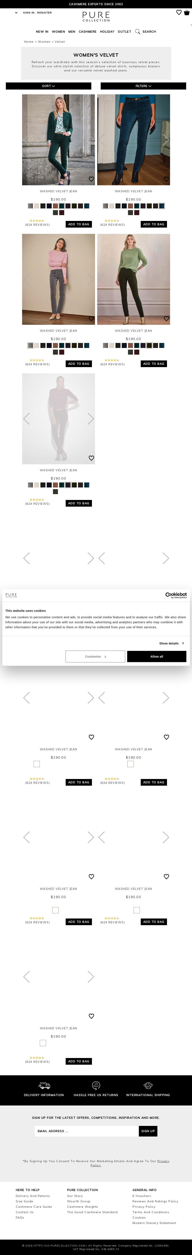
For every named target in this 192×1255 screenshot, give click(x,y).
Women (58, 32)
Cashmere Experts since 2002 (96, 4)
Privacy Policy (144, 1207)
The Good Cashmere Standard (92, 1212)
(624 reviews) (37, 223)
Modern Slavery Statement (154, 1223)
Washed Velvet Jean (58, 191)
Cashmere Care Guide (34, 1207)
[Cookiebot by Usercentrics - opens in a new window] (168, 595)
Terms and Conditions (151, 1212)
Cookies (139, 1217)
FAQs (20, 1217)
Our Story (75, 1196)
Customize (95, 656)
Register (44, 12)
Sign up (148, 1131)
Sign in (29, 12)
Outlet (124, 32)
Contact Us (25, 1212)
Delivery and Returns (33, 1196)
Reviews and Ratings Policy (155, 1201)
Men (71, 32)
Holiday (107, 32)
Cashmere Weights (82, 1207)
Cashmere (88, 32)
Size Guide (24, 1201)
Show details (169, 643)
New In (42, 32)
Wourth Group (79, 1201)
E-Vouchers (142, 1196)
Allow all (157, 656)
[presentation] (96, 1148)
